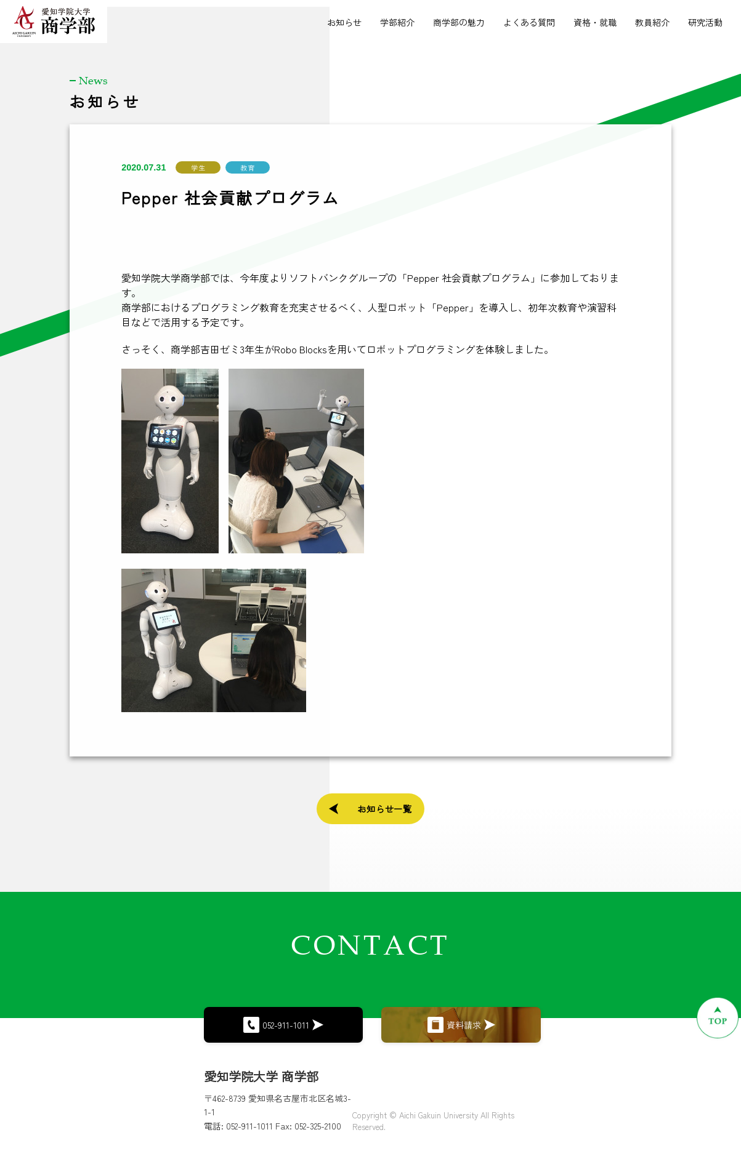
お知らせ (344, 22)
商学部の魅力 (459, 22)
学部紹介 (397, 22)
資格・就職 (595, 22)
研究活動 (705, 22)
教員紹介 (652, 22)
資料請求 (461, 1015)
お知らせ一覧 (370, 806)
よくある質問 (529, 22)
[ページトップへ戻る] (662, 1018)
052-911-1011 (283, 1014)
